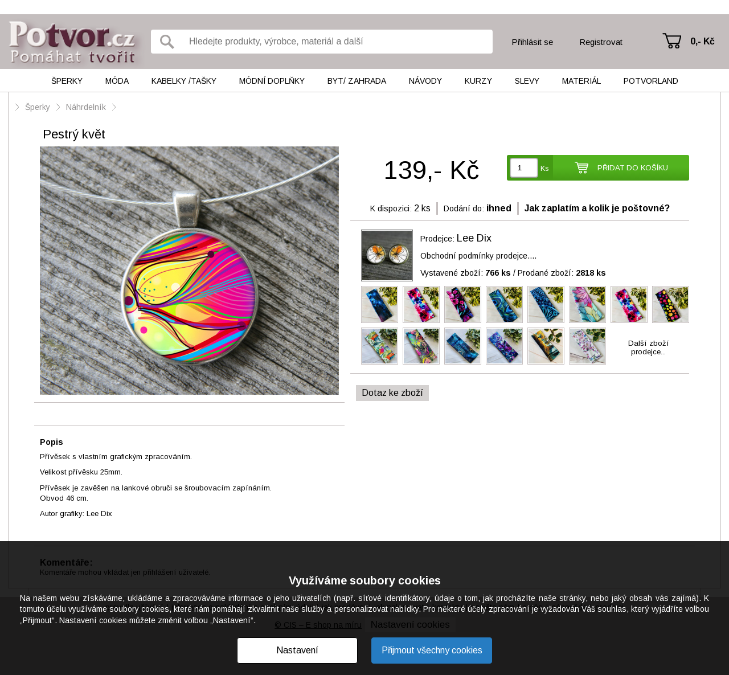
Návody (425, 80)
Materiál (581, 80)
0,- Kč (702, 41)
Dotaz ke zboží (392, 393)
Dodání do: (464, 208)
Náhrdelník (87, 107)
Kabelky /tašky (183, 80)
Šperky (67, 80)
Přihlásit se (532, 42)
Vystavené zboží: (465, 272)
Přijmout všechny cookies (432, 650)
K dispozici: (391, 208)
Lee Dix (474, 238)
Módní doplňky (272, 80)
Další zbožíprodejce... (648, 347)
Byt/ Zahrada (356, 80)
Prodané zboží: (562, 272)
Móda (117, 80)
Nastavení (297, 650)
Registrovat (600, 42)
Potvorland (651, 80)
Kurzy (478, 80)
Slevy (527, 80)
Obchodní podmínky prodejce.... (478, 255)
